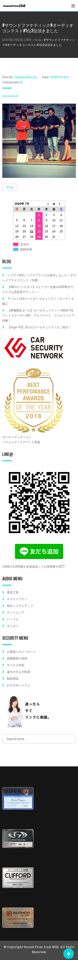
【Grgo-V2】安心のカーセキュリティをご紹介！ (39, 327)
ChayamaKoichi (26, 77)
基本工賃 (13, 592)
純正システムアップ (20, 606)
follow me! (10, 96)
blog (10, 187)
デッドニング (15, 612)
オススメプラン (17, 599)
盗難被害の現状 (17, 658)
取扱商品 (13, 678)
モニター (13, 626)
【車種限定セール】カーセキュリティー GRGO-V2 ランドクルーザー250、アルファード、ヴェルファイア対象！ (39, 315)
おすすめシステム (18, 685)
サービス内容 (15, 665)
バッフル (13, 619)
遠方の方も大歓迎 (18, 672)
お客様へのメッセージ (21, 652)
